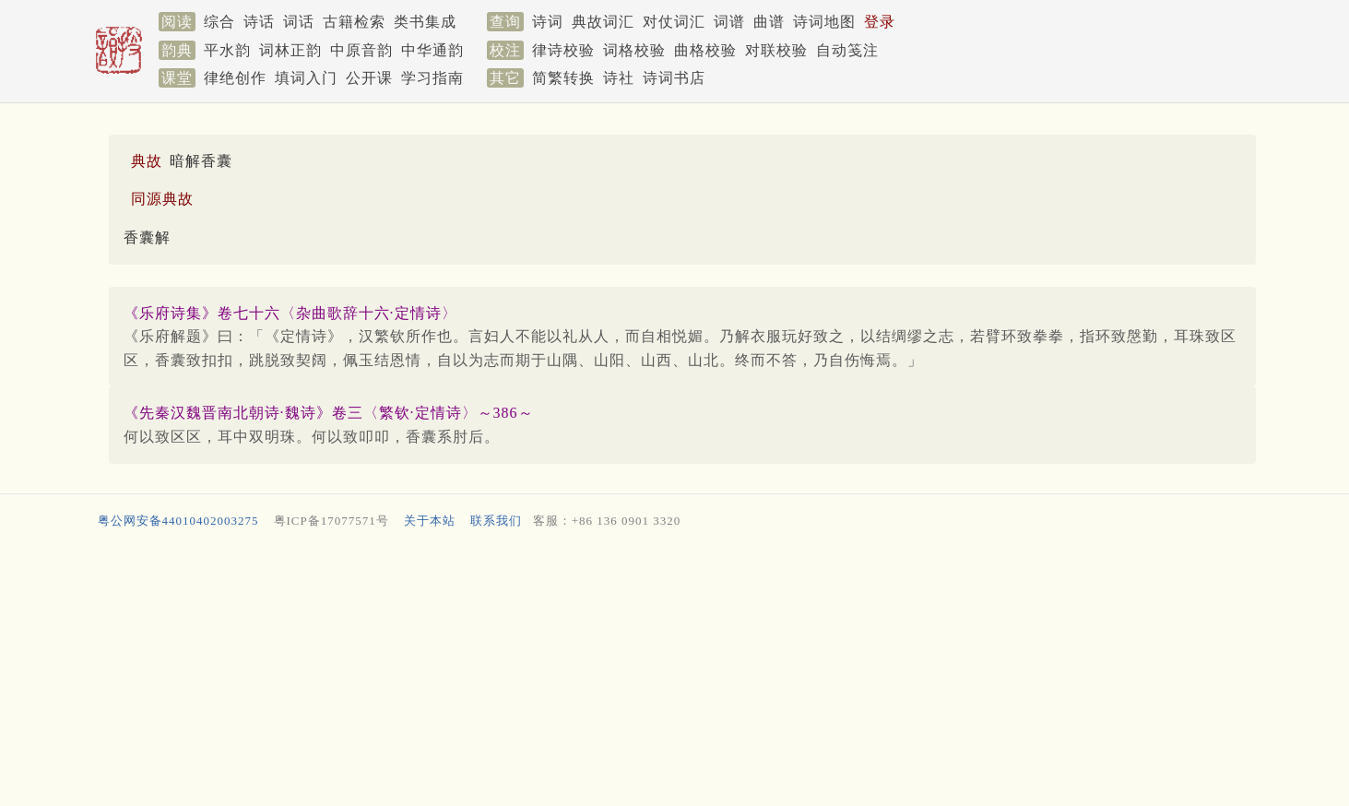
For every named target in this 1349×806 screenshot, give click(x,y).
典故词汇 (603, 22)
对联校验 (776, 50)
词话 (298, 22)
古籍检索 (354, 22)
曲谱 (769, 22)
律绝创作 (235, 78)
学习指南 (432, 78)
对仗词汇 (674, 22)
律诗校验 (563, 50)
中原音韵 (361, 50)
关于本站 (430, 520)
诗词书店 (674, 78)
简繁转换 (563, 78)
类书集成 (425, 22)
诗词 (547, 22)
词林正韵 (290, 50)
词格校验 (634, 50)
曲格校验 (705, 50)
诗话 (259, 22)
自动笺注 (847, 50)
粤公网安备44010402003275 (178, 520)
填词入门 (306, 78)
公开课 (369, 78)
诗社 (618, 78)
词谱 (729, 22)
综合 (219, 22)
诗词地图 (824, 22)
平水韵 (227, 50)
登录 (879, 22)
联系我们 (496, 520)
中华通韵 (432, 50)
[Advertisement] (647, 671)
